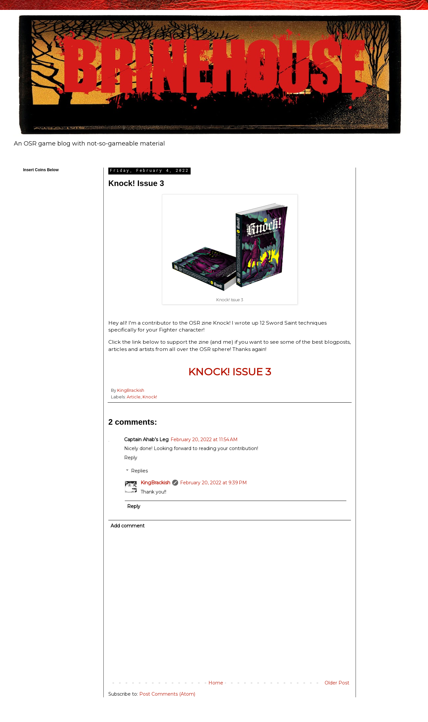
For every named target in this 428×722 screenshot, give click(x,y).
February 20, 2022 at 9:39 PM (213, 483)
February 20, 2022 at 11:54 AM (204, 439)
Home (215, 683)
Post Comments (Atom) (167, 694)
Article (134, 396)
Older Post (337, 683)
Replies (139, 471)
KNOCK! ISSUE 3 (229, 371)
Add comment (128, 526)
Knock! (150, 396)
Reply (130, 458)
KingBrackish (155, 483)
